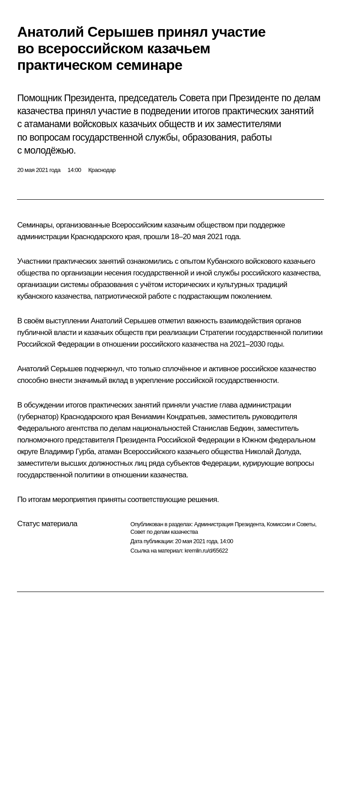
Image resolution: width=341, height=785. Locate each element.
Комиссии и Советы (291, 524)
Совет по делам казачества (164, 531)
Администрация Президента (229, 524)
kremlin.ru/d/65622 (206, 550)
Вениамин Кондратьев (168, 416)
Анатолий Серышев (123, 321)
